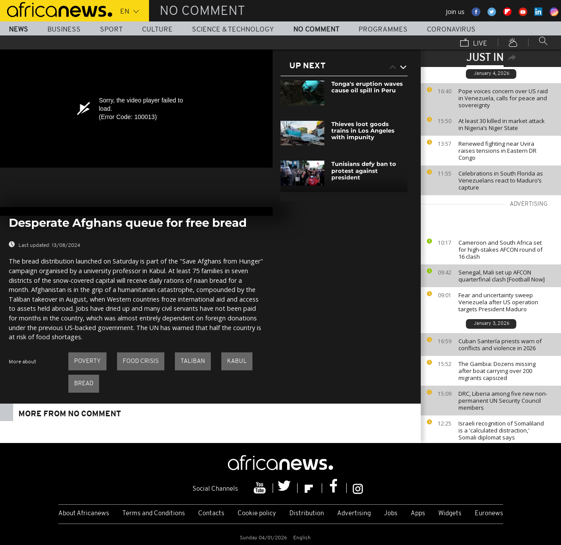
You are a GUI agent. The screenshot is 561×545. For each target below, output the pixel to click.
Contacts (211, 513)
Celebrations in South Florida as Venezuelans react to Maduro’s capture (500, 180)
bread (83, 383)
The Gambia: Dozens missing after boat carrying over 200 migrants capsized (497, 370)
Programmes (383, 29)
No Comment (316, 29)
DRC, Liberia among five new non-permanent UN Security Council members (502, 400)
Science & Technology (233, 29)
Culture (157, 29)
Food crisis (141, 361)
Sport (111, 29)
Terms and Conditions (153, 513)
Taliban (193, 361)
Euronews (489, 513)
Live (473, 43)
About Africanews (83, 513)
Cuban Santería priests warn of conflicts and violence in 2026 (500, 345)
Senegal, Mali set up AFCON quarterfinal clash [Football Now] (501, 276)
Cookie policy (257, 513)
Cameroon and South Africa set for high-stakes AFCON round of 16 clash (500, 249)
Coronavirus (451, 29)
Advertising (354, 513)
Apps (418, 513)
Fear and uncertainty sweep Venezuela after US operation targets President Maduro (498, 302)
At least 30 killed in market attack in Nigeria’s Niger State (501, 124)
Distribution (306, 513)
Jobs (391, 513)
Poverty (87, 361)
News (18, 29)
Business (64, 29)
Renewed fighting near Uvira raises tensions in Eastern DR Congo (497, 150)
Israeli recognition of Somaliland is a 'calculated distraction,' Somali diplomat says (501, 430)
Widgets (450, 513)
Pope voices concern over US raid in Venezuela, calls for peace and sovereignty (503, 98)
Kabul (237, 361)
